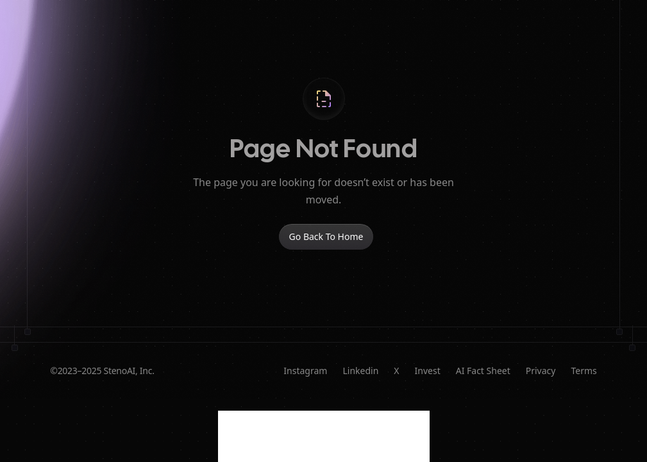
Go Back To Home (326, 236)
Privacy (541, 370)
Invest (428, 370)
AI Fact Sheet (483, 370)
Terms (583, 370)
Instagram (305, 370)
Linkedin (360, 370)
